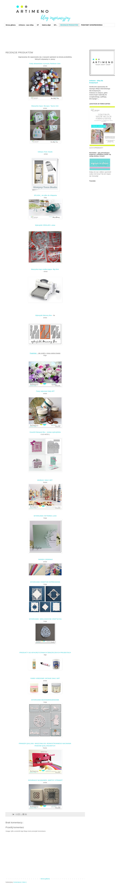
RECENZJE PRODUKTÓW (69, 25)
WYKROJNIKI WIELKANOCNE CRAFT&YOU (45, 619)
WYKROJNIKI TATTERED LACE (45, 516)
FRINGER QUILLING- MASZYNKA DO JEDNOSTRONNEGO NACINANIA (45, 743)
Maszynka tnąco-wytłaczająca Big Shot (45, 269)
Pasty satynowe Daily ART (45, 391)
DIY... (55, 25)
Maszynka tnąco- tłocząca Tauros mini (45, 106)
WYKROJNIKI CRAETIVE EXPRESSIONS (45, 582)
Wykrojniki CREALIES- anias (45, 225)
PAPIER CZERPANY (45, 559)
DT (38, 25)
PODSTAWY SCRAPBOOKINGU (91, 25)
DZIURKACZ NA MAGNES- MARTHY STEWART (45, 780)
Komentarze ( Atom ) (20, 882)
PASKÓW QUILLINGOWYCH (45, 746)
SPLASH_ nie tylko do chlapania (45, 195)
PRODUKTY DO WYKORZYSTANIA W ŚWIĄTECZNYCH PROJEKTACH (45, 652)
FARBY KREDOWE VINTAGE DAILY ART (45, 678)
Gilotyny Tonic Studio (45, 152)
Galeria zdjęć (46, 25)
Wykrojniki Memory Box (43, 315)
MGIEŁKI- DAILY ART (45, 480)
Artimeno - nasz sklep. (26, 25)
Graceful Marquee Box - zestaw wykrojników (45, 432)
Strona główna (10, 25)
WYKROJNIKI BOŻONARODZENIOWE (45, 700)
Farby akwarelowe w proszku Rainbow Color (45, 63)
